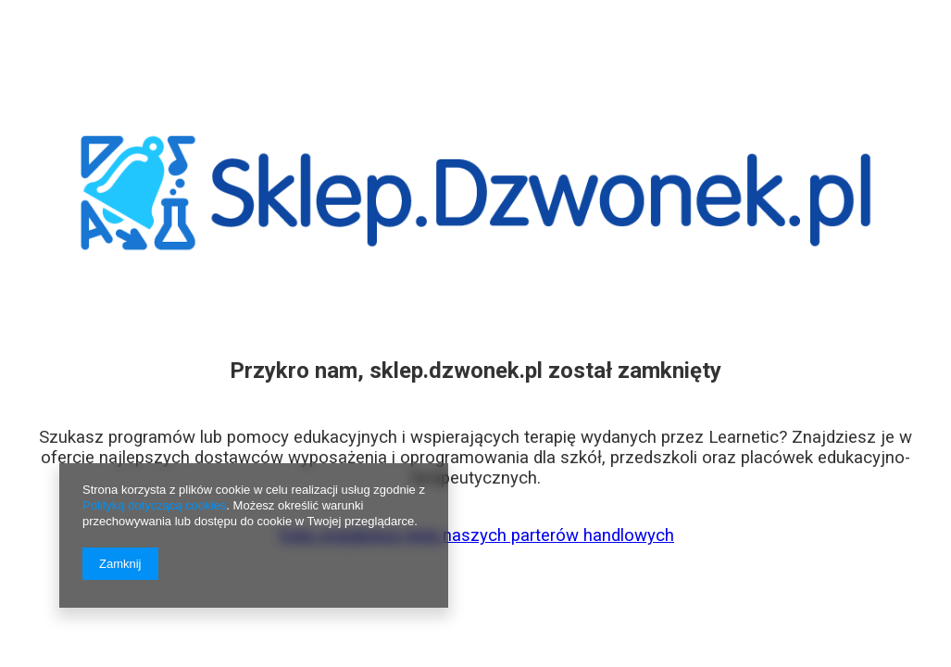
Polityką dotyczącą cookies (154, 505)
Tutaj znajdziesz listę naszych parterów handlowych (475, 535)
